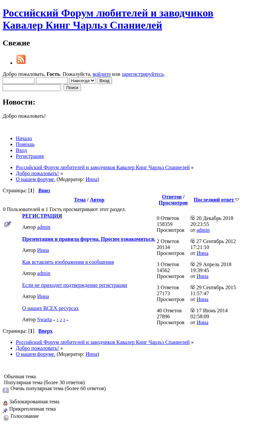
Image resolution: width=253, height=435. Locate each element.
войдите (102, 74)
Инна (92, 179)
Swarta (44, 319)
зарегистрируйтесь (143, 74)
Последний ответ (216, 199)
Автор (97, 199)
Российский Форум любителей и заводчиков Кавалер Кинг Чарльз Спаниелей (108, 19)
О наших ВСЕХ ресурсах (50, 308)
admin (43, 227)
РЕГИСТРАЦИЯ (42, 216)
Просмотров (173, 202)
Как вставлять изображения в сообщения (68, 262)
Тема (80, 199)
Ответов (172, 197)
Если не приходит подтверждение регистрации (74, 285)
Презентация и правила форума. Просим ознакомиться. (88, 239)
